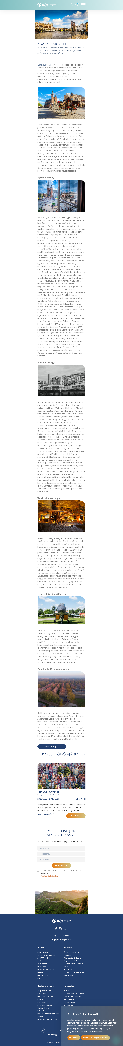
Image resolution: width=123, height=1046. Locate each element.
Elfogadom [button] (74, 1038)
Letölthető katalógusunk (46, 1011)
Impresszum (68, 1005)
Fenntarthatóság (43, 975)
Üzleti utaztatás (42, 1002)
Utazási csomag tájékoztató (74, 972)
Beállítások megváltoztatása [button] (95, 1038)
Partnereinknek (69, 999)
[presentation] (61, 882)
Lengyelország (44, 65)
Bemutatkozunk (43, 952)
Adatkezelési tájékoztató (49, 876)
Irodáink (67, 991)
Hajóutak (40, 999)
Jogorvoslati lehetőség (72, 961)
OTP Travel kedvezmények (47, 1019)
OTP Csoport (42, 964)
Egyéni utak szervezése (46, 996)
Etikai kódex (41, 967)
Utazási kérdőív (69, 1002)
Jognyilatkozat (69, 975)
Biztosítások (68, 969)
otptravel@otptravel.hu (61, 940)
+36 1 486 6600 (61, 936)
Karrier (39, 978)
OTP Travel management (46, 955)
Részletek (75, 816)
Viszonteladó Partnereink (73, 996)
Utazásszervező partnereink (74, 993)
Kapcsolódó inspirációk (52, 746)
